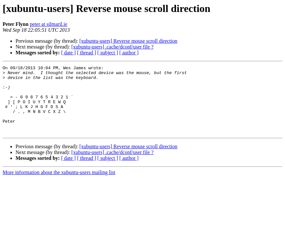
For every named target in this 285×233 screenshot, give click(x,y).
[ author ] (129, 52)
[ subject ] (107, 52)
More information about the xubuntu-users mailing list (59, 186)
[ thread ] (86, 52)
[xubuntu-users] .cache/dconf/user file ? (112, 47)
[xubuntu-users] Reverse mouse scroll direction (128, 41)
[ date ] (68, 52)
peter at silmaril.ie (48, 24)
